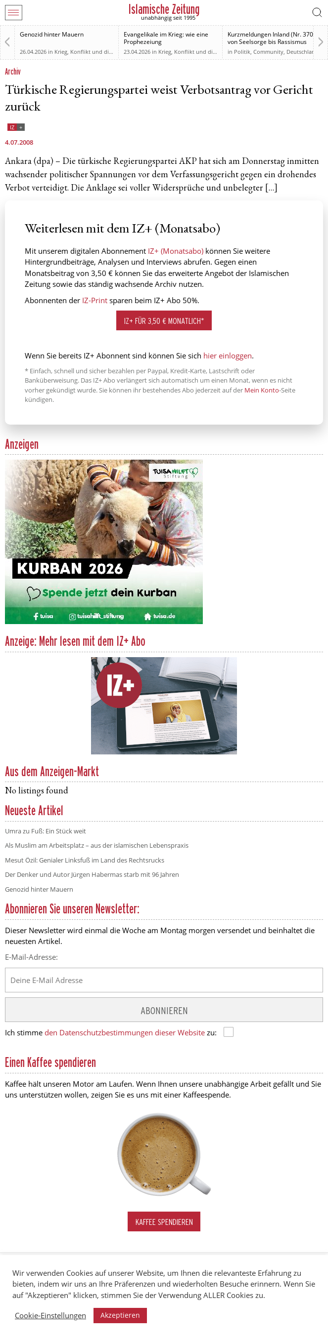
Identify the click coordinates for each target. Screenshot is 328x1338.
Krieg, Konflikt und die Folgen (92, 51)
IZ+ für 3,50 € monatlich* (164, 320)
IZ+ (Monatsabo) (175, 251)
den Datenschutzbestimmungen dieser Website (125, 1032)
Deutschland (302, 51)
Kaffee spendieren (164, 1221)
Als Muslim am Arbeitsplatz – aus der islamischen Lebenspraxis (96, 845)
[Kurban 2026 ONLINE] (104, 622)
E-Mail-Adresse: (31, 957)
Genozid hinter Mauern (52, 34)
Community (268, 51)
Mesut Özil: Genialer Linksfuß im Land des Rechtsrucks (84, 860)
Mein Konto (261, 390)
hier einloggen (227, 355)
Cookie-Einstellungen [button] (50, 1315)
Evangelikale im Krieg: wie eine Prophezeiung (166, 38)
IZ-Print (94, 300)
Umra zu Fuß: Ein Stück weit (45, 830)
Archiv (13, 71)
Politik (242, 51)
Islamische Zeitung (164, 9)
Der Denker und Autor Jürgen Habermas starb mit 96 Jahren (92, 874)
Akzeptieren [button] (120, 1315)
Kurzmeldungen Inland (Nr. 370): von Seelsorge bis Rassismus (272, 38)
